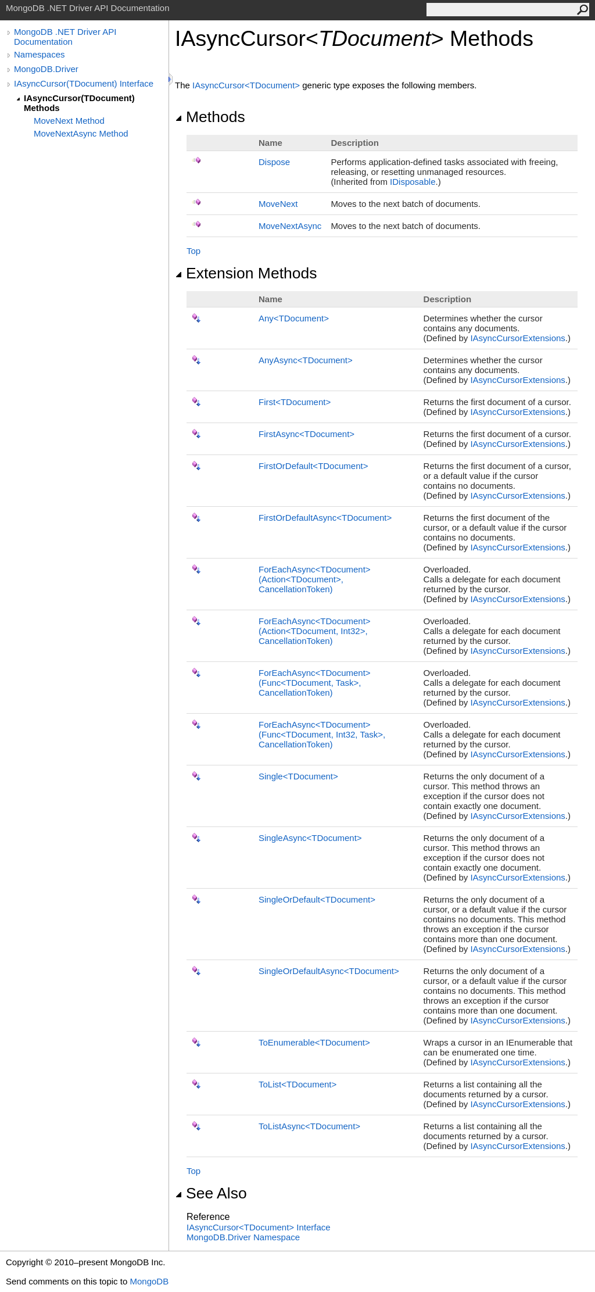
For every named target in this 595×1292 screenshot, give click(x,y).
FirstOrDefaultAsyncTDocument (325, 517)
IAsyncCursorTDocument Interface (259, 1227)
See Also (211, 1193)
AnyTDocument (294, 318)
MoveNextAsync (290, 226)
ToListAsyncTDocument (309, 1126)
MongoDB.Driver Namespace (243, 1237)
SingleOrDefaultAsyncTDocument (329, 971)
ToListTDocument (297, 1084)
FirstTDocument (295, 402)
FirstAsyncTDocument (306, 434)
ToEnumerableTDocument (314, 1042)
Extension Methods (246, 273)
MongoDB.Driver (46, 69)
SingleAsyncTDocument (310, 838)
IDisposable (412, 182)
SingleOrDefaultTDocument (317, 899)
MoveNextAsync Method (81, 133)
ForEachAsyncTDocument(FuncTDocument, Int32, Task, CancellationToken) (322, 734)
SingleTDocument (298, 776)
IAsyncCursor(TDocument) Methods (79, 103)
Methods (210, 117)
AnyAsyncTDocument (306, 360)
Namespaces (39, 54)
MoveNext (278, 204)
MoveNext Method (69, 121)
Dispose (274, 162)
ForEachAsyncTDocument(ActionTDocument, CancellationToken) (315, 579)
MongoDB (149, 1281)
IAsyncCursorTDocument (247, 85)
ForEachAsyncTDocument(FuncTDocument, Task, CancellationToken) (315, 682)
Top (193, 251)
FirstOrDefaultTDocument (313, 466)
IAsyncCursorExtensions (517, 338)
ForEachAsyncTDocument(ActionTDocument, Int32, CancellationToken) (315, 631)
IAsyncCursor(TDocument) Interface (83, 83)
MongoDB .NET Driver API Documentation (65, 36)
